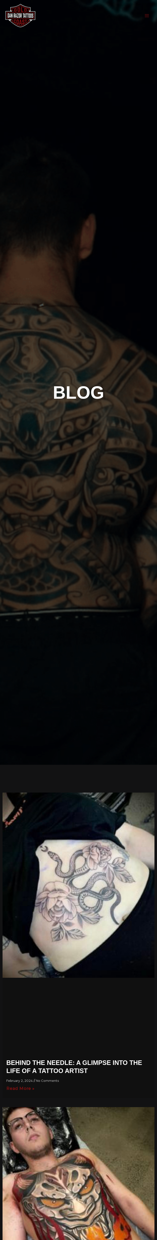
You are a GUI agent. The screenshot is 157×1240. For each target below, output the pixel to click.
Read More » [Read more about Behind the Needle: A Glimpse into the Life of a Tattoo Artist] (20, 1088)
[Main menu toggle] (147, 15)
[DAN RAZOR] (20, 16)
